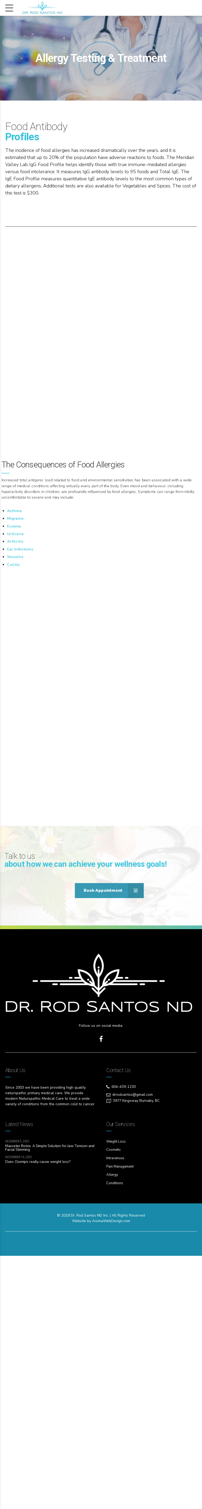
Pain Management (121, 1420)
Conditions (115, 1436)
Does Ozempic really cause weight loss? (37, 1416)
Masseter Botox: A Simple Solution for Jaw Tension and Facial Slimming (49, 1402)
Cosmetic (114, 1403)
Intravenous (116, 1412)
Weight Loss (116, 1395)
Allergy (112, 1428)
